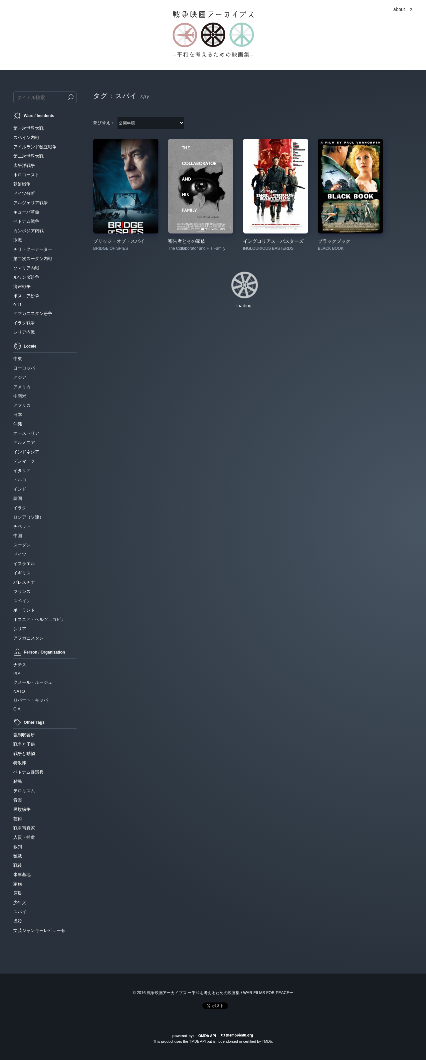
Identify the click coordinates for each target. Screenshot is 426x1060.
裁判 (17, 846)
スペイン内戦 (26, 137)
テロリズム (24, 790)
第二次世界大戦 (28, 156)
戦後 (17, 865)
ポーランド (24, 610)
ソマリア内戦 (26, 267)
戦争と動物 (24, 753)
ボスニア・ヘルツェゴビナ (39, 619)
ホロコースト (26, 174)
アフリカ (22, 405)
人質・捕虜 (24, 837)
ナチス (19, 664)
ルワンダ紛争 (26, 277)
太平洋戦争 (24, 165)
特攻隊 (19, 762)
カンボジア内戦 (28, 230)
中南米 (19, 395)
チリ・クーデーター (32, 249)
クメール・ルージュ (32, 682)
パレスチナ (24, 582)
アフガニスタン (28, 638)
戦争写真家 (24, 828)
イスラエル (24, 563)
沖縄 (17, 423)
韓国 (17, 498)
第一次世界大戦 (28, 128)
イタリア (22, 470)
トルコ (19, 479)
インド (19, 489)
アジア (19, 377)
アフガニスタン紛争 (32, 313)
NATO (19, 691)
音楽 (17, 800)
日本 (17, 414)
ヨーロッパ (24, 368)
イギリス (22, 572)
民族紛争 (22, 809)
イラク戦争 (24, 322)
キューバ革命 (26, 212)
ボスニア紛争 (26, 295)
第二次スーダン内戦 (32, 258)
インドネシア (26, 451)
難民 (17, 781)
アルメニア (24, 442)
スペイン (22, 600)
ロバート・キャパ (30, 699)
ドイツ (19, 554)
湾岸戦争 (22, 286)
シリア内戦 (24, 332)
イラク (19, 507)
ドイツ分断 (24, 193)
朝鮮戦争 (22, 184)
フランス (22, 591)
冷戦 (17, 239)
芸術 (17, 818)
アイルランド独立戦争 (35, 146)
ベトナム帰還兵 (28, 772)
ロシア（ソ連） (28, 517)
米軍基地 (22, 874)
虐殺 (17, 921)
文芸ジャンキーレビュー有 (39, 930)
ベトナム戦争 (26, 221)
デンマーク (24, 461)
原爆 (17, 893)
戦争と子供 (24, 744)
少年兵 (19, 902)
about (399, 9)
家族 (17, 883)
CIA (17, 708)
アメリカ (22, 386)
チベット (22, 526)
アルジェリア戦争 (30, 202)
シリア (19, 628)
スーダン (22, 544)
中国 (17, 535)
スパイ (19, 911)
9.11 (17, 304)
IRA (17, 673)
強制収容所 (24, 734)
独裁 (17, 855)
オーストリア (26, 433)
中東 (17, 358)
